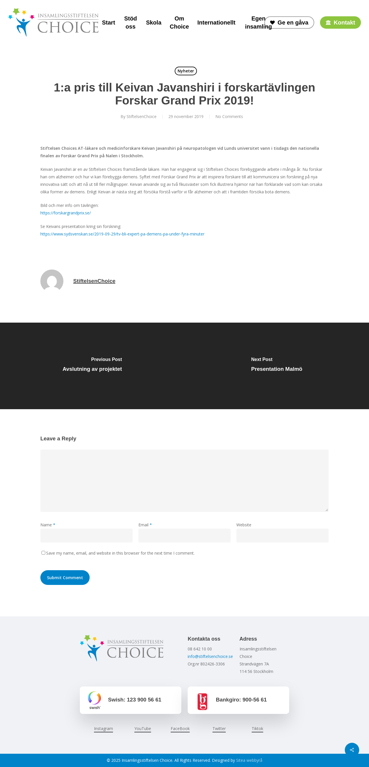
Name (47, 524)
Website (243, 524)
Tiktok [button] (257, 728)
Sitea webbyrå (249, 760)
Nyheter (186, 71)
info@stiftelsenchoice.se (210, 656)
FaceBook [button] (180, 728)
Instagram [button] (103, 728)
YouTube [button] (142, 728)
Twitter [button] (219, 728)
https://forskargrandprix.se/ (65, 213)
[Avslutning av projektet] (92, 366)
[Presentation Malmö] (276, 366)
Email (145, 524)
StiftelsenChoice (142, 116)
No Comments (229, 116)
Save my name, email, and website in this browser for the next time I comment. (120, 553)
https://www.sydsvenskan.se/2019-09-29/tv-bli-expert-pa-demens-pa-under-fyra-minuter (122, 234)
